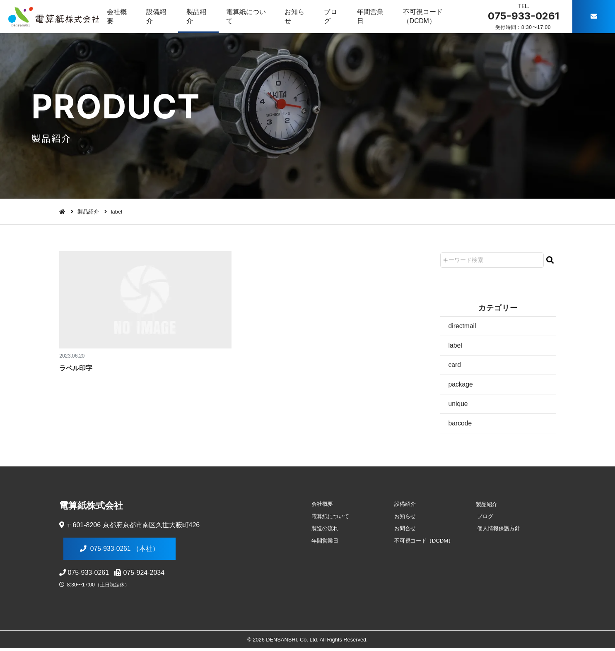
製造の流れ (324, 529)
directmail (463, 325)
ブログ (334, 16)
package (461, 384)
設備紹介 (157, 16)
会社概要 (117, 16)
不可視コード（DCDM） (429, 16)
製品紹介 (198, 16)
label (456, 345)
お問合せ (404, 529)
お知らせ (297, 16)
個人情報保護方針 (497, 529)
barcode (461, 424)
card (455, 365)
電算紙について (248, 16)
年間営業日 (375, 16)
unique (458, 404)
